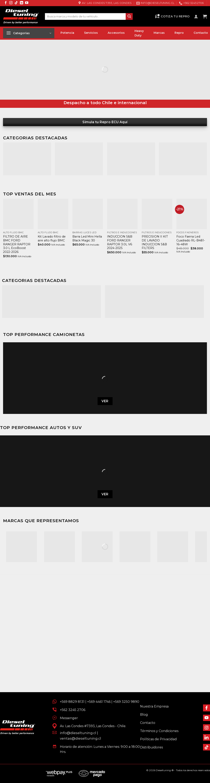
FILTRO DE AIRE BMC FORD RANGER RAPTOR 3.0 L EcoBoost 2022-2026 (16, 244)
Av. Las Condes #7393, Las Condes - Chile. (91, 726)
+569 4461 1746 (99, 702)
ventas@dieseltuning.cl (80, 738)
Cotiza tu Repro (172, 16)
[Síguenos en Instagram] (11, 3)
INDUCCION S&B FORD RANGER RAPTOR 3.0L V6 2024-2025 (119, 242)
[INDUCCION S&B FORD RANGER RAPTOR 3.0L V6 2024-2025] (122, 214)
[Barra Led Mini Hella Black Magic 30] (87, 214)
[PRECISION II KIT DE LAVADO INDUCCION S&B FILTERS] (157, 214)
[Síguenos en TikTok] (16, 3)
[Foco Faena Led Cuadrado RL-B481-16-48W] (191, 214)
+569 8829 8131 (72, 702)
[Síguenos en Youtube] (26, 3)
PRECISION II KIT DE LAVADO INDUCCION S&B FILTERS (155, 242)
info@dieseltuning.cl (78, 733)
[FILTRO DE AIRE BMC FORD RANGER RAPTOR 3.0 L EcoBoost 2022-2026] (18, 214)
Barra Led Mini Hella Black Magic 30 (87, 238)
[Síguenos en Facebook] (5, 3)
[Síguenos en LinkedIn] (21, 3)
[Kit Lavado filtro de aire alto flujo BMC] (53, 214)
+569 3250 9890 (126, 702)
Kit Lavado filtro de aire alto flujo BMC (52, 238)
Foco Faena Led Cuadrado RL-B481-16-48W (190, 240)
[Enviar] (129, 16)
